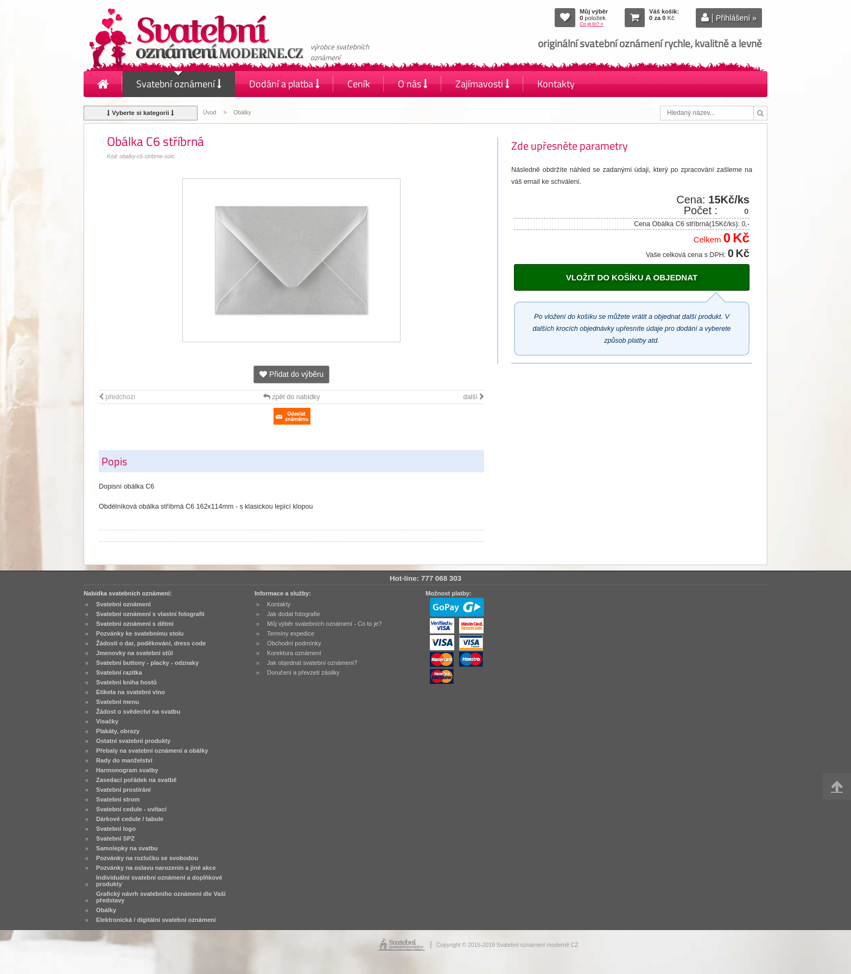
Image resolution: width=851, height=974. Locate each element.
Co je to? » (592, 24)
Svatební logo (116, 828)
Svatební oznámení (178, 83)
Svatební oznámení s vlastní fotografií (150, 614)
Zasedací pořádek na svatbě (136, 780)
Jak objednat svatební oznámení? (312, 662)
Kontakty (556, 83)
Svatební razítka (119, 672)
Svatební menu (117, 702)
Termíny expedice (290, 633)
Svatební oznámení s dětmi (135, 623)
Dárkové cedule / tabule (129, 819)
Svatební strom (117, 799)
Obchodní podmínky (294, 643)
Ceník (358, 83)
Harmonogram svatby (127, 770)
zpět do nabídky (291, 397)
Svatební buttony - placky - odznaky (147, 662)
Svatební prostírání (123, 789)
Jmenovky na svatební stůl (134, 653)
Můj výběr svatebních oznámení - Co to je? (324, 623)
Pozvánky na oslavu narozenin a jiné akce (156, 867)
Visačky (107, 721)
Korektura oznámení (294, 653)
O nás (413, 83)
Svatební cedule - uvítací (131, 809)
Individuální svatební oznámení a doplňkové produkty (159, 880)
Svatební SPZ (115, 838)
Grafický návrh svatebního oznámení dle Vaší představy (161, 896)
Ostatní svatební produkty (133, 741)
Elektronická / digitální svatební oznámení (156, 920)
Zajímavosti (482, 83)
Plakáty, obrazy (117, 731)
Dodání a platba (284, 83)
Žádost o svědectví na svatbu (138, 711)
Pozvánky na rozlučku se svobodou (147, 858)
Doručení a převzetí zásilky (303, 672)
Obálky (242, 113)
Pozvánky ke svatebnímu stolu (139, 633)
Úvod (209, 113)
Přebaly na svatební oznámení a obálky (152, 750)
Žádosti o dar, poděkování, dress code (151, 643)
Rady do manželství (124, 760)
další (473, 397)
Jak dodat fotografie (293, 614)
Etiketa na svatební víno (130, 692)
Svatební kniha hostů (126, 682)
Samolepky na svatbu (127, 848)
